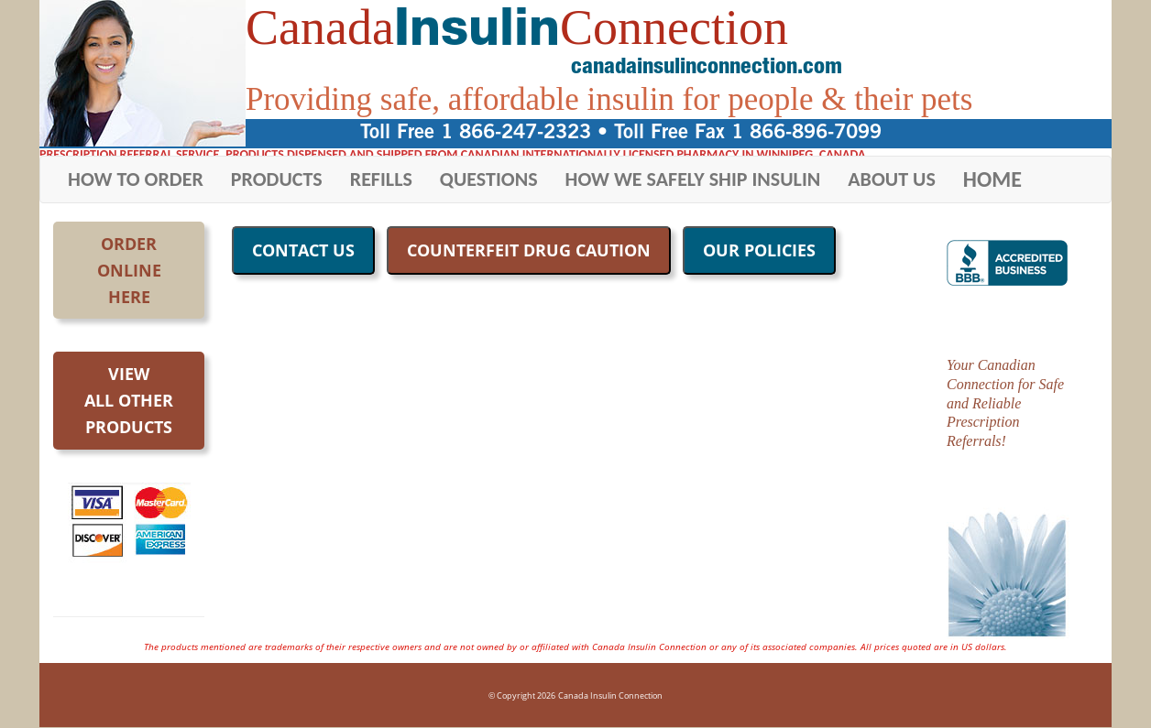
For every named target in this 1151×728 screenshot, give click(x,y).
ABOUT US (892, 179)
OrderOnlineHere (129, 270)
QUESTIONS (489, 179)
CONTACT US (303, 250)
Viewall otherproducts (128, 400)
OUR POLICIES (759, 250)
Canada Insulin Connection (610, 695)
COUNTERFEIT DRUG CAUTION (529, 250)
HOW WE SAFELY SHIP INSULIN (693, 179)
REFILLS (381, 179)
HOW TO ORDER (135, 179)
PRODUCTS (277, 179)
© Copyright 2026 (521, 695)
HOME (992, 179)
